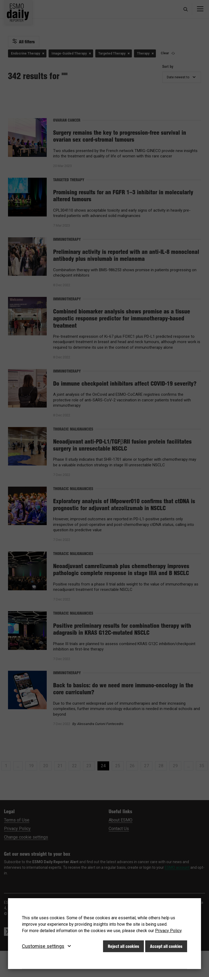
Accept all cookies (166, 946)
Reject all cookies (123, 946)
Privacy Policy (168, 930)
